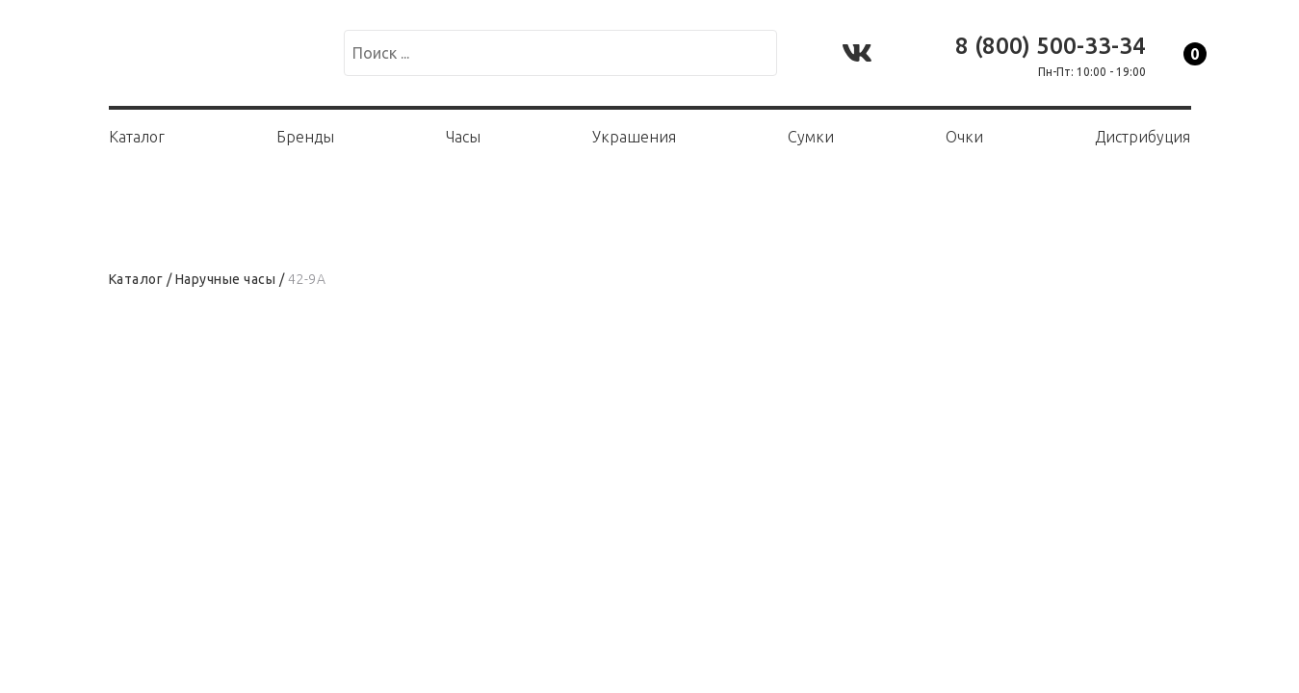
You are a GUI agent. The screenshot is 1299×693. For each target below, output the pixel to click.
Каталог (137, 136)
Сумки (811, 136)
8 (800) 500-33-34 (1050, 46)
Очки (964, 136)
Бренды (305, 136)
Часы (463, 136)
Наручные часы (225, 279)
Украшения (634, 136)
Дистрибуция (1142, 136)
